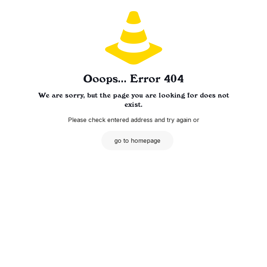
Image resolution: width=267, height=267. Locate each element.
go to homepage (137, 140)
